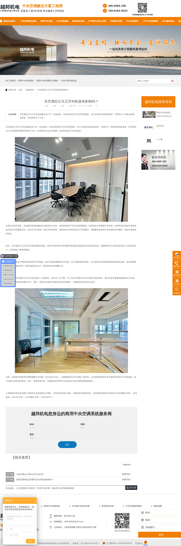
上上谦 (159, 139)
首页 (21, 90)
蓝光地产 (160, 126)
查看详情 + (127, 474)
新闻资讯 (30, 90)
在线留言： (151, 527)
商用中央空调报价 (26, 81)
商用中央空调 (46, 21)
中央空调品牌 (62, 21)
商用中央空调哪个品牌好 (47, 81)
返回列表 (131, 487)
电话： (148, 520)
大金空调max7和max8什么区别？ (30, 474)
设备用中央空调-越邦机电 (63, 488)
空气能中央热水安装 (97, 21)
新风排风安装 (78, 21)
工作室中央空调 (43, 488)
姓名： (148, 512)
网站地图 (158, 506)
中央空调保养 (132, 21)
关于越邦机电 (168, 21)
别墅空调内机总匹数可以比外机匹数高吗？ (35, 480)
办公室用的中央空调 (26, 488)
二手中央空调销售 (150, 21)
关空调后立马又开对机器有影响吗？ (53, 90)
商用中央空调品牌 (52, 506)
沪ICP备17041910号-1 (90, 543)
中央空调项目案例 (28, 21)
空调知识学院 (116, 21)
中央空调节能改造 (69, 81)
